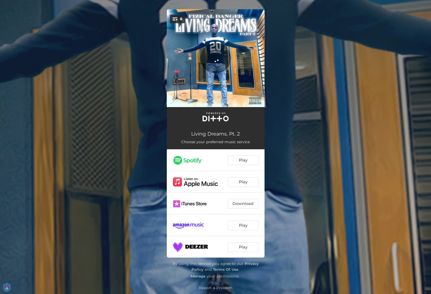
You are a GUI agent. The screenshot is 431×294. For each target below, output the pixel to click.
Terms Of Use (226, 269)
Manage (198, 276)
